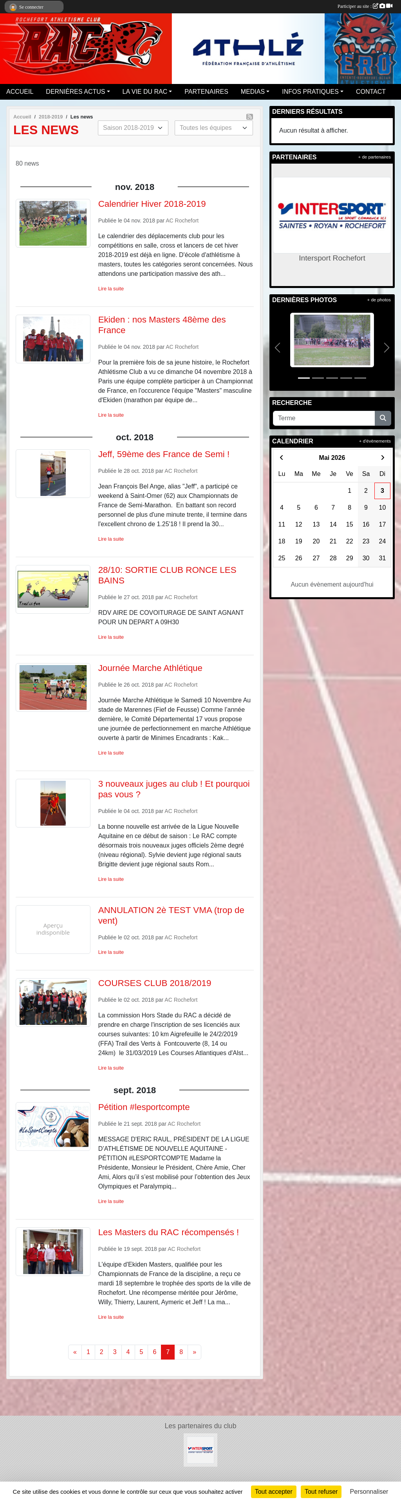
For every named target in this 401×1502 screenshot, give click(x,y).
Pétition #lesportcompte (144, 1107)
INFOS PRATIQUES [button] (310, 91)
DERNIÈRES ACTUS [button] (75, 91)
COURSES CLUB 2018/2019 (154, 983)
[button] (277, 347)
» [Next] (194, 1352)
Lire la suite (111, 289)
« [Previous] (75, 1352)
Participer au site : (365, 6)
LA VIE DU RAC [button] (145, 91)
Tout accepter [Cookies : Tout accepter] (274, 1491)
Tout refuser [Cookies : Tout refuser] (321, 1491)
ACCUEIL (19, 91)
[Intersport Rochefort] (200, 1449)
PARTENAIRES (206, 91)
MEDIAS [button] (253, 91)
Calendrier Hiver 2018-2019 (152, 204)
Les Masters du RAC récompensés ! (168, 1232)
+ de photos (379, 299)
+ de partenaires (374, 157)
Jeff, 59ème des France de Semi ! (164, 454)
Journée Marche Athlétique (150, 668)
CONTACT (371, 91)
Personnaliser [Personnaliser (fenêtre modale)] (369, 1491)
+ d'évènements (375, 441)
